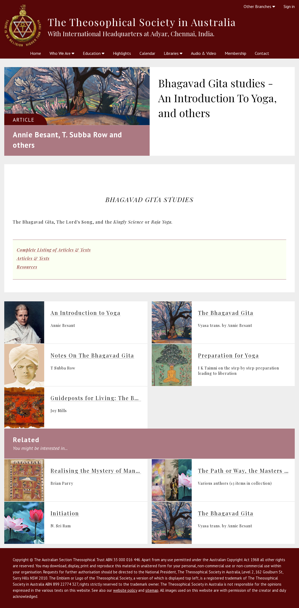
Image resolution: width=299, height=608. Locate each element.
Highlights (122, 53)
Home (35, 53)
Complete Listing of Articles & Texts (54, 250)
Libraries (173, 53)
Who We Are (62, 53)
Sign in (289, 6)
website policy (125, 590)
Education (93, 53)
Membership (235, 53)
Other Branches (259, 6)
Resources (27, 267)
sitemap (151, 590)
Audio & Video (203, 53)
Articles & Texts (33, 258)
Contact (262, 53)
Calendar (147, 53)
